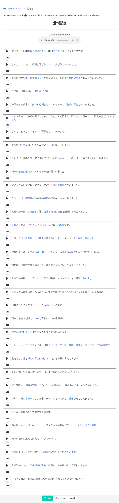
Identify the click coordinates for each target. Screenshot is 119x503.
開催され (58, 385)
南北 (53, 211)
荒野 (46, 278)
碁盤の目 (16, 225)
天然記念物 (17, 331)
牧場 (59, 278)
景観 (94, 425)
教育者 (63, 185)
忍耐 (50, 465)
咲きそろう (86, 425)
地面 (62, 158)
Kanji (72, 498)
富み (43, 465)
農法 (46, 198)
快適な (15, 452)
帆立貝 (79, 345)
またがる (32, 211)
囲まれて (57, 345)
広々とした (38, 278)
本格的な (71, 77)
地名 (23, 144)
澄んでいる (33, 318)
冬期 (35, 385)
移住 (46, 91)
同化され (75, 116)
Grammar (60, 498)
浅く (39, 77)
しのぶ (51, 131)
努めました (90, 238)
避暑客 (47, 452)
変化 (76, 104)
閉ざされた (47, 358)
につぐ (56, 51)
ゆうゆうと (63, 291)
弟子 (87, 251)
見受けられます (84, 278)
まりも (28, 331)
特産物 (102, 345)
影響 (62, 225)
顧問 (41, 104)
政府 (20, 171)
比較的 (33, 77)
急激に (70, 104)
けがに (88, 345)
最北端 (33, 51)
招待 (27, 171)
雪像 (71, 398)
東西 (23, 211)
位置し (42, 51)
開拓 (78, 77)
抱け (43, 251)
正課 (59, 371)
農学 (41, 238)
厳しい (31, 358)
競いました (93, 385)
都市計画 (30, 198)
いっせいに (74, 425)
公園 (46, 211)
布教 (80, 238)
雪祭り (28, 398)
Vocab (47, 498)
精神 (37, 465)
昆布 (71, 345)
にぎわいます (69, 452)
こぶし (40, 425)
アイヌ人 (52, 64)
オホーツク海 (25, 345)
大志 (37, 251)
